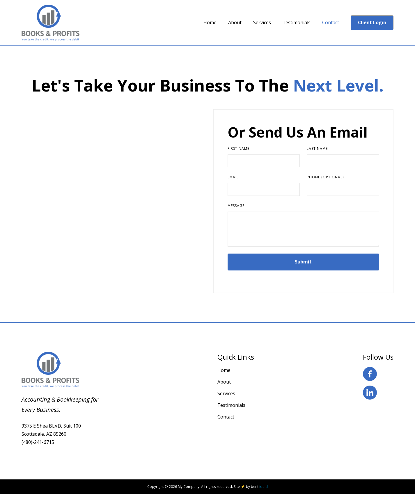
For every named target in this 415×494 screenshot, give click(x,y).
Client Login (372, 22)
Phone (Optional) (325, 177)
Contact (225, 417)
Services (226, 393)
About (224, 382)
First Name (238, 148)
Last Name (317, 148)
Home (223, 370)
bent (259, 486)
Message (236, 205)
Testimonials (231, 405)
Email (233, 177)
